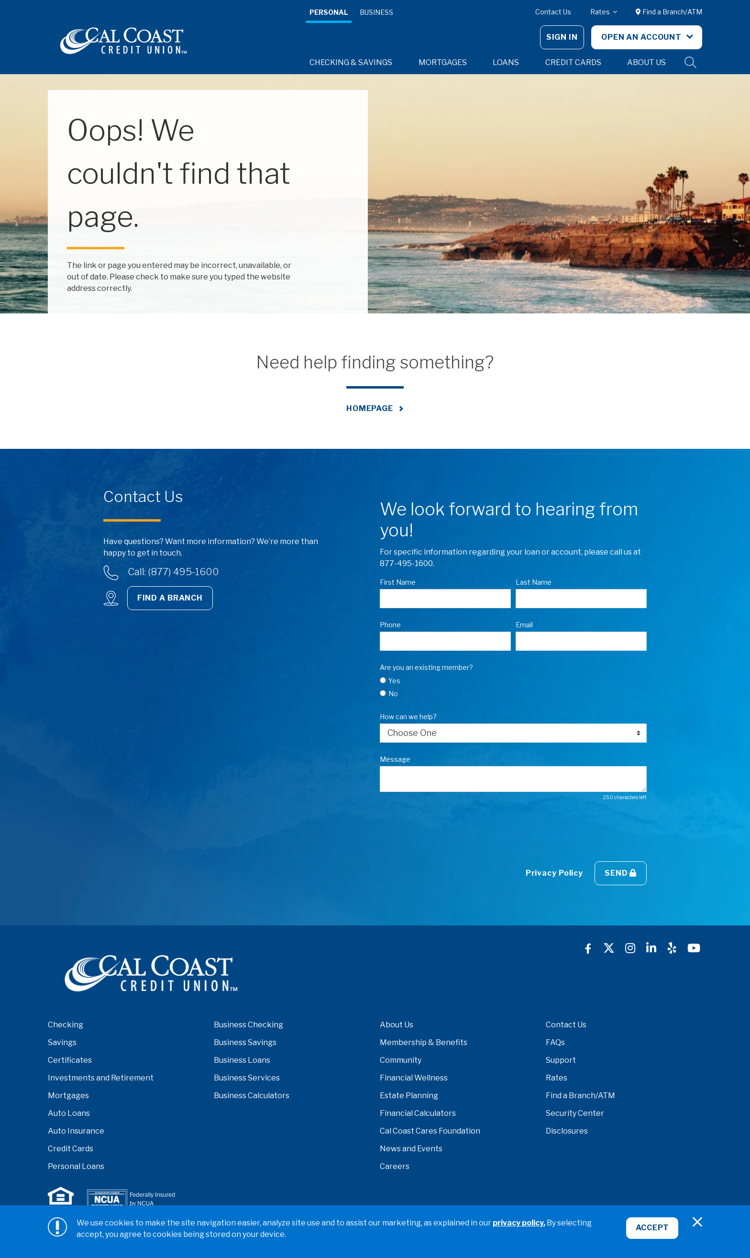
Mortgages (68, 1095)
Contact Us (553, 12)
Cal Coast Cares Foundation (430, 1131)
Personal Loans (76, 1166)
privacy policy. (519, 1222)
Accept (651, 1229)
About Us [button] (646, 62)
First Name (398, 582)
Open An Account (642, 37)
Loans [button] (506, 62)
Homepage (369, 408)
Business (376, 12)
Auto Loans (69, 1113)
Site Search (690, 62)
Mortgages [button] (443, 62)
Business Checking (248, 1024)
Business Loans (242, 1060)
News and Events (411, 1148)
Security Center (575, 1113)
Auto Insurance (76, 1131)
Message (395, 759)
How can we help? (408, 716)
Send (621, 873)
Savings (62, 1042)
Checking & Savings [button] (350, 62)
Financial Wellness (414, 1077)
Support (561, 1060)
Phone (390, 625)
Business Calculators (251, 1095)
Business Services (247, 1077)
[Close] (697, 1222)
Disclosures (567, 1131)
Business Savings (245, 1042)
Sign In (562, 37)
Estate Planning (409, 1095)
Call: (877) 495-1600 (173, 572)
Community (400, 1060)
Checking (65, 1024)
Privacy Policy (554, 873)
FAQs (555, 1042)
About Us (396, 1024)
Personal (328, 12)
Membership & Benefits (423, 1042)
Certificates (70, 1060)
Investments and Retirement (101, 1077)
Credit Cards (70, 1148)
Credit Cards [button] (573, 62)
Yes (394, 681)
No (393, 694)
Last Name (533, 582)
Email (524, 625)
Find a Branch (170, 597)
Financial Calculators (418, 1113)
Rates (600, 12)
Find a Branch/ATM (669, 12)
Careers (394, 1166)
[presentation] (452, 831)
